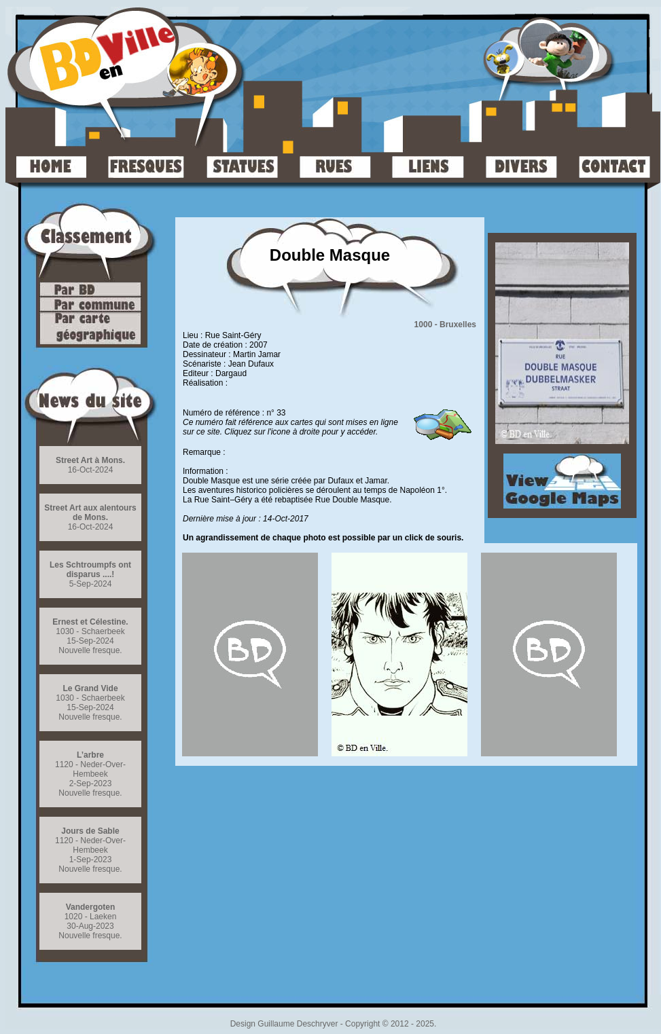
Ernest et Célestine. (90, 622)
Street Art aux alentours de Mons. (90, 512)
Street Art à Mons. (90, 460)
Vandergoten (90, 907)
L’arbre (90, 755)
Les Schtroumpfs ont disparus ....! (90, 569)
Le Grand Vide (90, 688)
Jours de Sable (90, 831)
